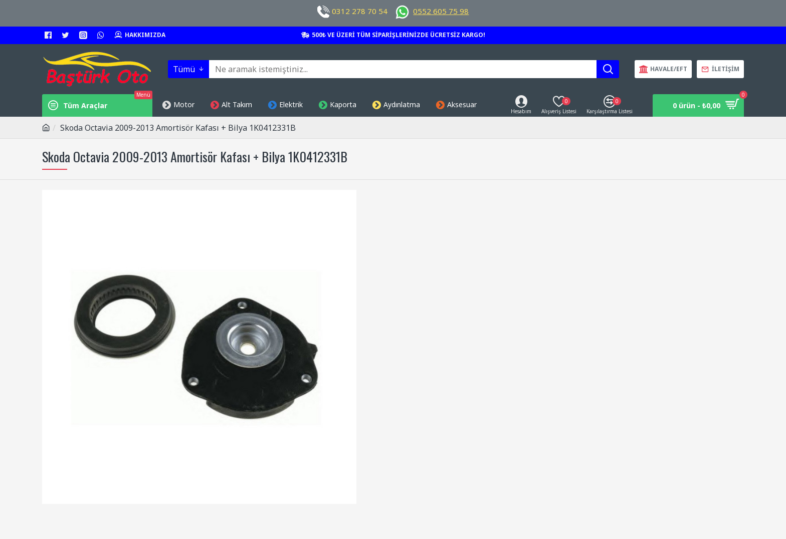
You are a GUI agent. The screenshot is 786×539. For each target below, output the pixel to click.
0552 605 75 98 (441, 11)
